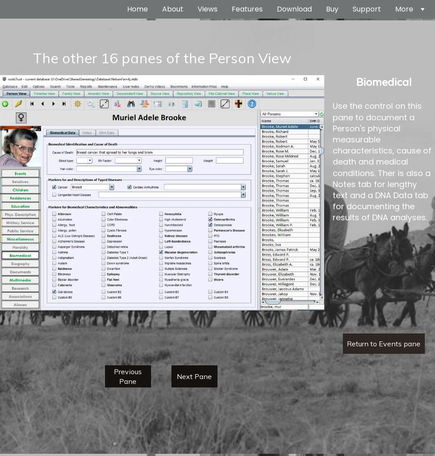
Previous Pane (128, 376)
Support (367, 9)
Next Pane (194, 376)
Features (247, 9)
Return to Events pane (383, 343)
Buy (332, 9)
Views (208, 9)
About (172, 9)
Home (137, 9)
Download (294, 9)
